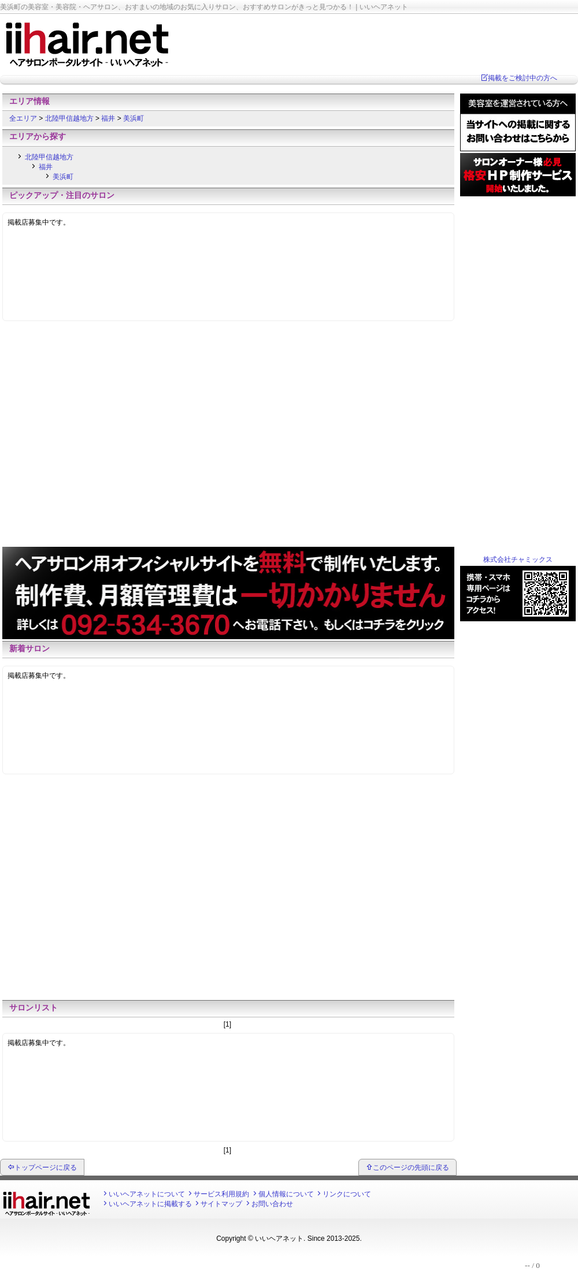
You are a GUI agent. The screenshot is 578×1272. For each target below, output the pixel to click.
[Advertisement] (108, 437)
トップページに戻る (45, 1167)
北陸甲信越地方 (70, 118)
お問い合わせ (272, 1204)
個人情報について (286, 1194)
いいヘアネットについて (147, 1194)
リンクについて (347, 1194)
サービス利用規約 (221, 1194)
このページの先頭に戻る (411, 1167)
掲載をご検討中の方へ (522, 78)
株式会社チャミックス (518, 559)
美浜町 (133, 118)
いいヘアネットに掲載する (150, 1204)
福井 (109, 118)
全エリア (24, 118)
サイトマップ (221, 1204)
